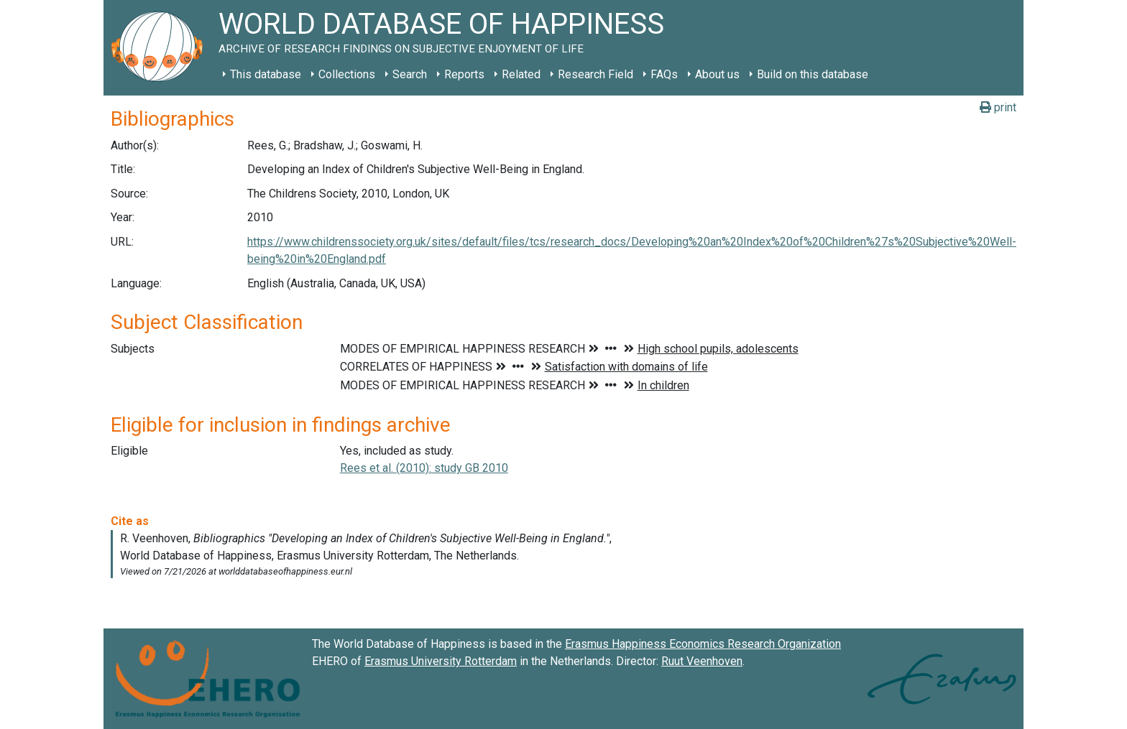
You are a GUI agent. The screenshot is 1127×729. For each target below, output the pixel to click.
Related (521, 74)
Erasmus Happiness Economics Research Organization (703, 644)
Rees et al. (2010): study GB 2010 (424, 468)
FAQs (664, 74)
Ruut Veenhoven (701, 661)
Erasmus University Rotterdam (440, 661)
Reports (464, 74)
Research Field (595, 74)
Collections (346, 74)
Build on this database (812, 74)
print (998, 107)
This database (265, 74)
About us (717, 74)
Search (409, 74)
